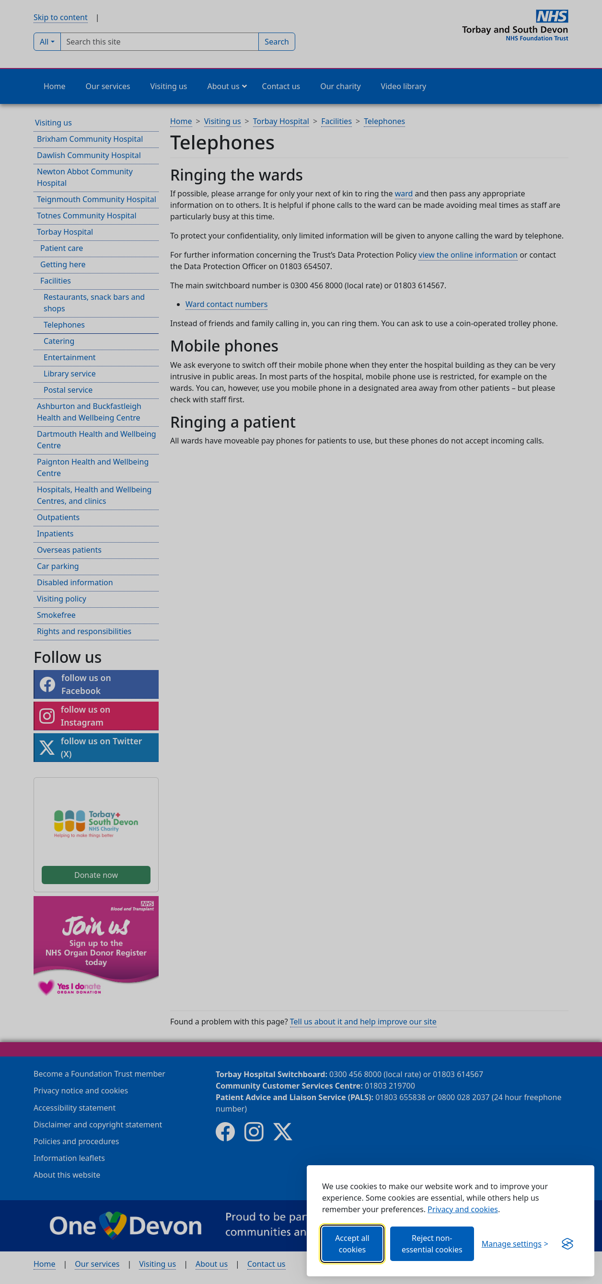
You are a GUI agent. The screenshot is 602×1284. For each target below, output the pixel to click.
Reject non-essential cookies (432, 1244)
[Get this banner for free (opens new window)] (567, 1243)
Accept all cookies (352, 1244)
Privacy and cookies (463, 1209)
